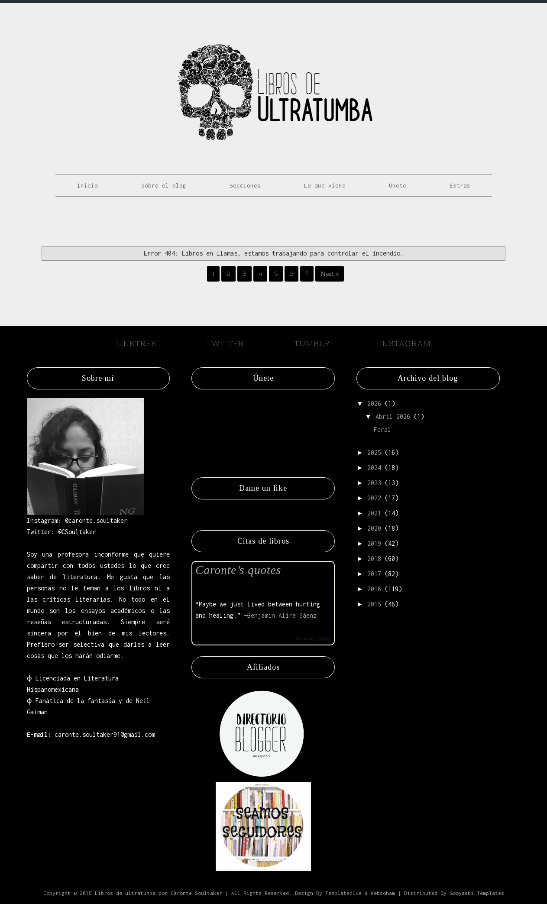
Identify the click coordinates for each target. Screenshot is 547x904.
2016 (374, 589)
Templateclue (343, 893)
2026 (374, 403)
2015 (374, 604)
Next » (329, 273)
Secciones (245, 185)
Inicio (87, 185)
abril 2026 (392, 416)
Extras (460, 185)
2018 (374, 558)
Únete (397, 185)
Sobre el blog (163, 185)
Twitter (225, 343)
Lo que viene (325, 185)
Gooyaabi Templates (477, 893)
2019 (374, 543)
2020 (374, 528)
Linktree (136, 343)
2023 (374, 482)
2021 (374, 513)
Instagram (405, 343)
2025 (374, 452)
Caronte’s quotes (238, 570)
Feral (382, 429)
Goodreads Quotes (313, 638)
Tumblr (312, 343)
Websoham (383, 893)
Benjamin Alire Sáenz (282, 615)
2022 (374, 498)
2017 (374, 573)
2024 (374, 467)
